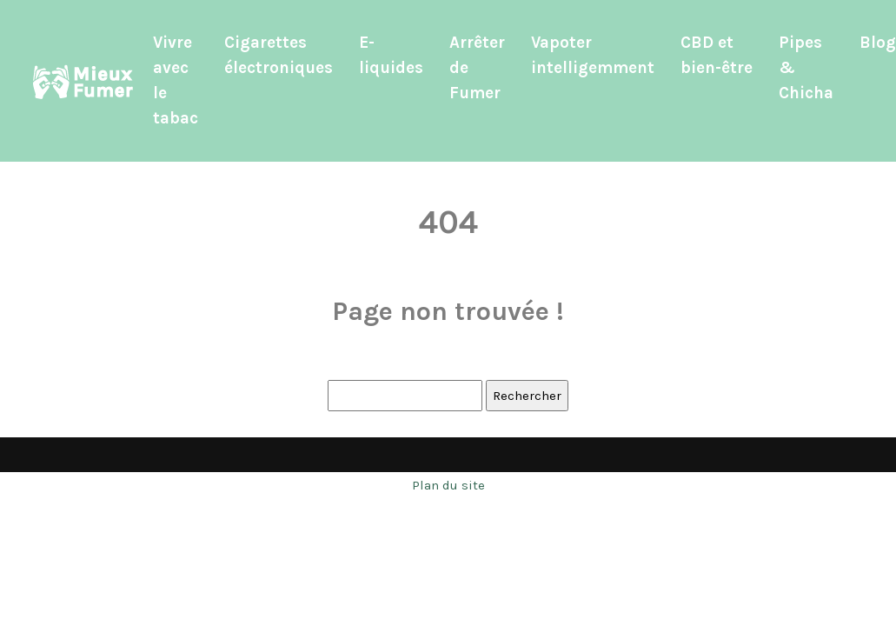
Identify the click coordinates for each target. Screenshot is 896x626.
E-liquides (391, 55)
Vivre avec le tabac (175, 80)
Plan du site (448, 485)
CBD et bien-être (716, 55)
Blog (877, 42)
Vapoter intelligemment (592, 55)
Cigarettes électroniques (278, 55)
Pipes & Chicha (806, 68)
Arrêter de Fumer (477, 68)
